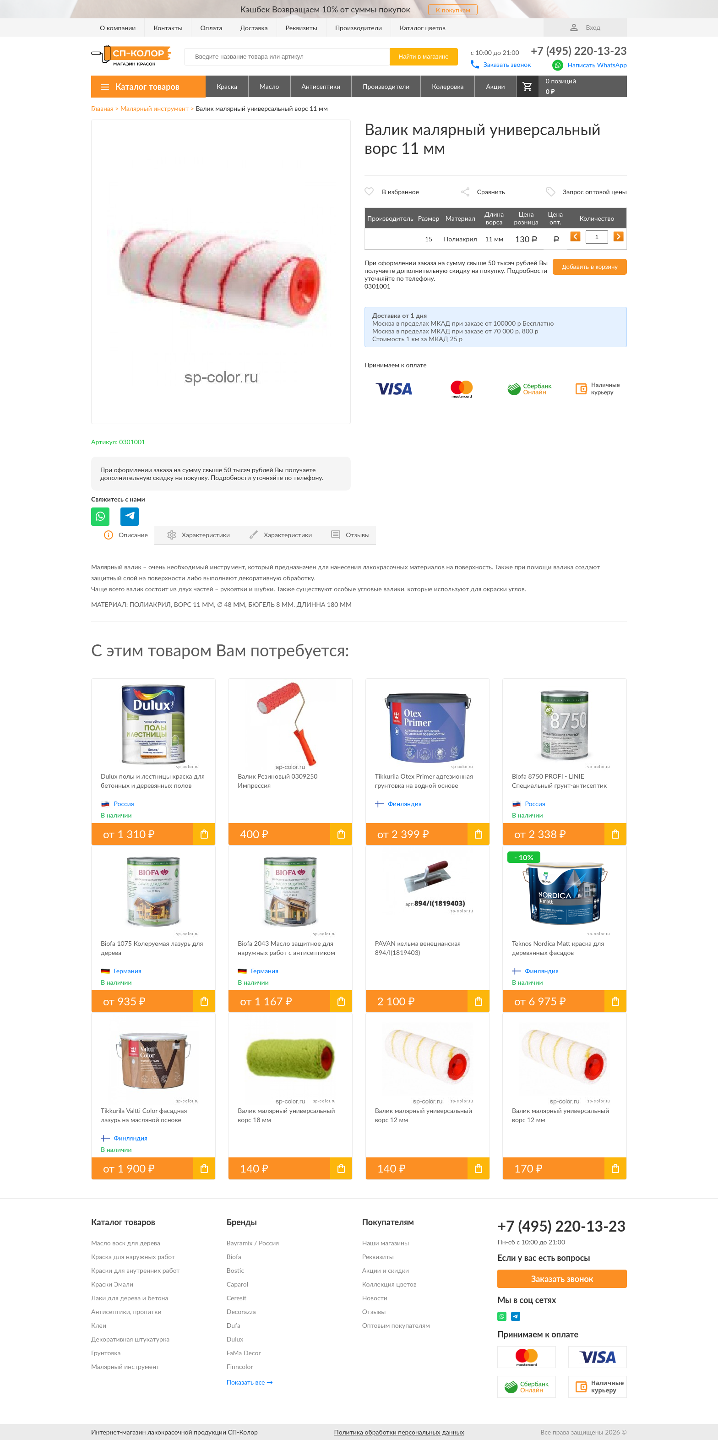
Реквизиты (301, 28)
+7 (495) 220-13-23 (579, 50)
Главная (102, 108)
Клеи (98, 1325)
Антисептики (321, 86)
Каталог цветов (423, 28)
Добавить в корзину (590, 266)
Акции (495, 86)
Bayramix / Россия (253, 1243)
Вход (585, 27)
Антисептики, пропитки (126, 1311)
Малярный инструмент (154, 108)
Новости (374, 1298)
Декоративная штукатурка (130, 1339)
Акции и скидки (385, 1270)
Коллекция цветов (389, 1284)
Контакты (167, 28)
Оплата (211, 28)
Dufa (233, 1325)
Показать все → (250, 1382)
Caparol (237, 1284)
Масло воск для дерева (125, 1243)
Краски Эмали (112, 1284)
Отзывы (374, 1311)
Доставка (253, 28)
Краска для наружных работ (133, 1256)
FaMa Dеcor (244, 1353)
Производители (358, 28)
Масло (269, 86)
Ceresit (236, 1298)
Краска (227, 86)
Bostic (235, 1270)
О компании (118, 28)
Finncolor (240, 1366)
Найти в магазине (424, 56)
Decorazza (241, 1311)
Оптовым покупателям (396, 1325)
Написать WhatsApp (589, 64)
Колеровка (447, 86)
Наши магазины (385, 1243)
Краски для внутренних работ (135, 1270)
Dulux (235, 1339)
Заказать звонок (501, 64)
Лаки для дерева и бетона (129, 1298)
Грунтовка (106, 1353)
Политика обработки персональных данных (399, 1432)
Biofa (234, 1256)
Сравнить (491, 192)
